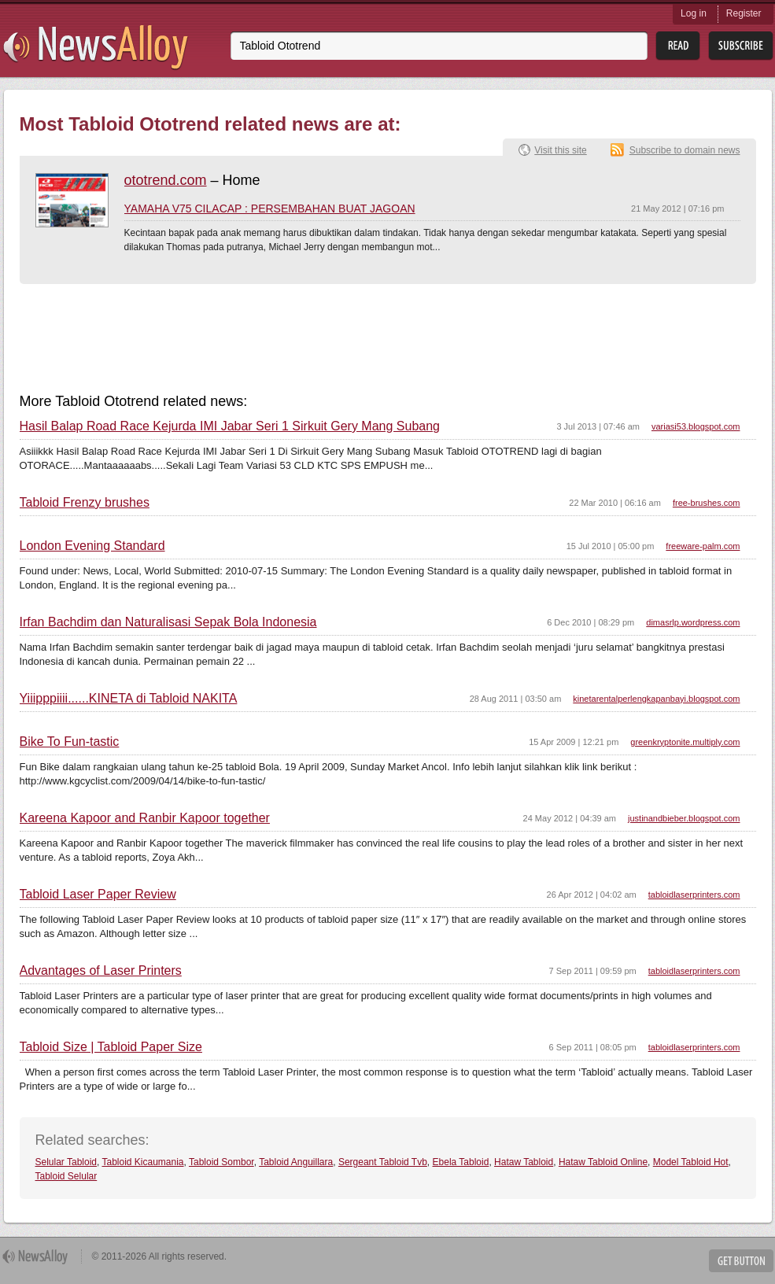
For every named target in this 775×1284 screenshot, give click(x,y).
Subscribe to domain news (684, 150)
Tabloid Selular (66, 1176)
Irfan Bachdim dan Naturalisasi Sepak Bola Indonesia (168, 622)
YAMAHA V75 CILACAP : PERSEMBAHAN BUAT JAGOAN (269, 208)
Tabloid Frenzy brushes (84, 502)
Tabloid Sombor (221, 1162)
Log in (694, 13)
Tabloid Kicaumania (142, 1162)
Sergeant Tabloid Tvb (382, 1162)
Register (744, 13)
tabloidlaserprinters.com (694, 894)
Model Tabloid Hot (691, 1162)
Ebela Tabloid (461, 1162)
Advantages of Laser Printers (101, 971)
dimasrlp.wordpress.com (693, 622)
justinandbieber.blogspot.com (684, 818)
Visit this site (560, 150)
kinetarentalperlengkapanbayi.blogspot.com (656, 698)
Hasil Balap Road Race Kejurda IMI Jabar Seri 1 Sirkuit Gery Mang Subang (230, 426)
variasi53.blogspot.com (695, 426)
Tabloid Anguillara (296, 1162)
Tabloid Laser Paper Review (98, 894)
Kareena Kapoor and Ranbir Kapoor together (145, 818)
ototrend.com (165, 180)
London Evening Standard (92, 546)
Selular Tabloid (66, 1162)
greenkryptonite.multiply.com (685, 742)
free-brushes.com (706, 502)
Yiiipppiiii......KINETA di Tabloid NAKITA (129, 698)
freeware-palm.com (703, 546)
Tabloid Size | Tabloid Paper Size (111, 1047)
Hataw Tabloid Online (603, 1162)
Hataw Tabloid (523, 1162)
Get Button (741, 1260)
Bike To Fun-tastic (70, 742)
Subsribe (740, 46)
